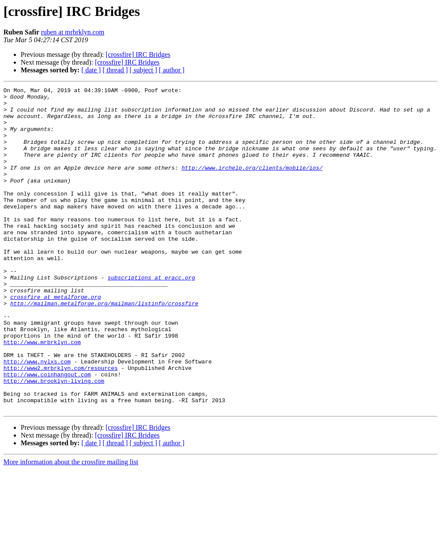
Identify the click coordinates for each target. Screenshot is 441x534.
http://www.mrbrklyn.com (42, 393)
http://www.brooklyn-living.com (53, 440)
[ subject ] (143, 70)
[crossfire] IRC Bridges (138, 54)
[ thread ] (115, 70)
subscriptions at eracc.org (151, 316)
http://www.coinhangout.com (47, 432)
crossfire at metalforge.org (55, 339)
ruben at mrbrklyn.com (72, 32)
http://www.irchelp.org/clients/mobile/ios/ (252, 184)
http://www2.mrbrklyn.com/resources (60, 424)
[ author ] (172, 70)
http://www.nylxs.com (37, 417)
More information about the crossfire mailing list (70, 526)
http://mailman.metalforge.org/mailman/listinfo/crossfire (104, 347)
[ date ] (91, 70)
